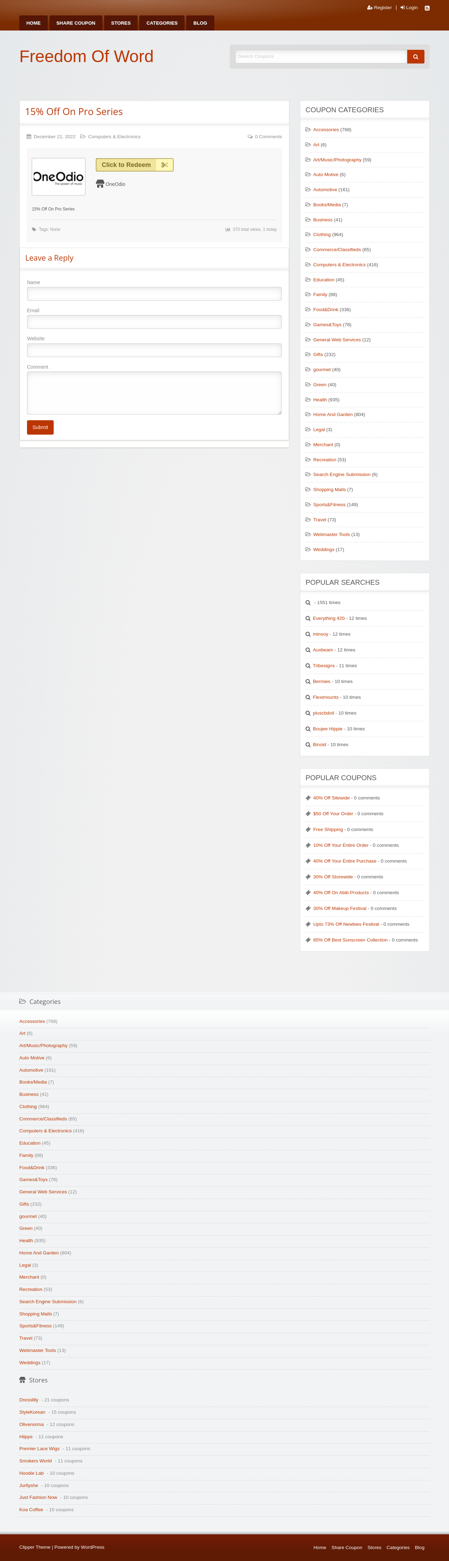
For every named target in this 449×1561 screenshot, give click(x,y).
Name (154, 290)
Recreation (324, 459)
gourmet (322, 369)
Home (33, 23)
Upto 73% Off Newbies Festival (346, 924)
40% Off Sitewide (331, 797)
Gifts (318, 354)
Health (320, 399)
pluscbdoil (323, 713)
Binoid (319, 744)
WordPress (93, 1547)
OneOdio (115, 184)
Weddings (323, 549)
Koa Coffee (31, 1509)
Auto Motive (326, 174)
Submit (40, 427)
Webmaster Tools (331, 534)
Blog (200, 23)
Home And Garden (333, 414)
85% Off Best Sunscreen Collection (350, 940)
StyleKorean (32, 1412)
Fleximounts (326, 697)
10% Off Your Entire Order (341, 845)
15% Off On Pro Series (74, 111)
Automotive (325, 189)
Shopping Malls (329, 489)
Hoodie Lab (31, 1473)
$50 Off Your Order (333, 813)
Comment (154, 389)
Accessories (326, 129)
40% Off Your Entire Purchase (344, 861)
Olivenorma (31, 1424)
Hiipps (26, 1436)
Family (320, 294)
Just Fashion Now (38, 1497)
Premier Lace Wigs (39, 1448)
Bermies (321, 681)
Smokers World (35, 1460)
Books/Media (327, 204)
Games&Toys (327, 324)
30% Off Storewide (333, 876)
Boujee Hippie (328, 728)
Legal (319, 429)
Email (154, 318)
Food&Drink (326, 309)
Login (409, 7)
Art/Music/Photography (337, 159)
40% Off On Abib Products (341, 892)
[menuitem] (33, 23)
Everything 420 (329, 618)
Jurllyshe (28, 1485)
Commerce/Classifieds (337, 249)
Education (323, 279)
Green (320, 384)
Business (323, 219)
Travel (319, 519)
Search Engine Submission (341, 474)
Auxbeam (323, 649)
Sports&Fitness (329, 504)
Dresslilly (28, 1399)
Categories (161, 23)
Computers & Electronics (114, 136)
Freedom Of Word (86, 56)
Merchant (323, 444)
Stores (121, 23)
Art (316, 144)
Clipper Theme (35, 1547)
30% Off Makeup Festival (340, 908)
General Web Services (337, 339)
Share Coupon (75, 23)
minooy (320, 634)
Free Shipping (328, 829)
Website (154, 346)
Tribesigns (324, 665)
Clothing (322, 234)
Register (379, 7)
